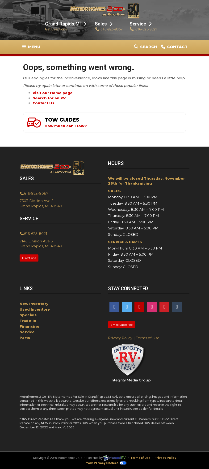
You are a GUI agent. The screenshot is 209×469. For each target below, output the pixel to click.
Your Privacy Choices (106, 463)
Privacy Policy (120, 338)
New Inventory (34, 303)
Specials (28, 315)
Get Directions (56, 29)
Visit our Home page (53, 93)
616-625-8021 (143, 29)
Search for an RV (49, 98)
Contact (174, 48)
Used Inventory (35, 309)
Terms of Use (147, 338)
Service (27, 332)
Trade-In (28, 320)
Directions (29, 258)
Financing (29, 326)
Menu (31, 48)
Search (145, 48)
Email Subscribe (122, 324)
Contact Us (43, 103)
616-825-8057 (108, 29)
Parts (25, 337)
